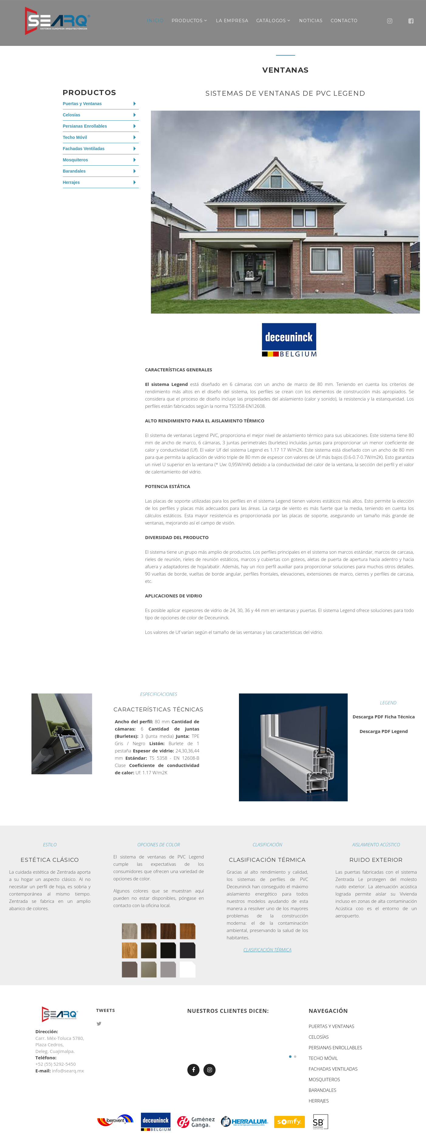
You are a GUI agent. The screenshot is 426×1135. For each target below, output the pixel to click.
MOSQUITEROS (324, 1079)
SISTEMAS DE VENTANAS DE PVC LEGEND (285, 93)
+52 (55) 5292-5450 (56, 1064)
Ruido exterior (376, 860)
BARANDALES (322, 1090)
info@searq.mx (68, 1071)
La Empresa (232, 20)
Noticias (311, 20)
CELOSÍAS (318, 1037)
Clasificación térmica (267, 860)
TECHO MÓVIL (323, 1058)
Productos (187, 20)
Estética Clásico (50, 860)
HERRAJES (318, 1101)
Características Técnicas (158, 709)
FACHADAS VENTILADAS (332, 1069)
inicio (155, 20)
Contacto (344, 20)
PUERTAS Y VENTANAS (331, 1026)
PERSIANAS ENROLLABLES (335, 1047)
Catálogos (271, 20)
